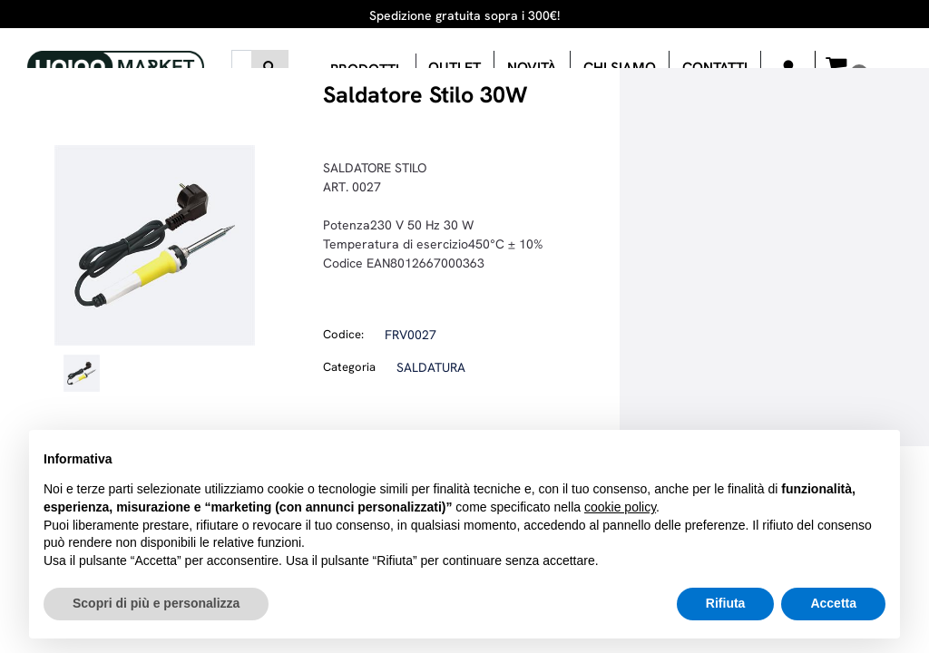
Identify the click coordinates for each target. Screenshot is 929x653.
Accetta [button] (833, 603)
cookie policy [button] (620, 507)
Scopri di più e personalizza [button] (156, 603)
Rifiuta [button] (726, 603)
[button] (269, 67)
